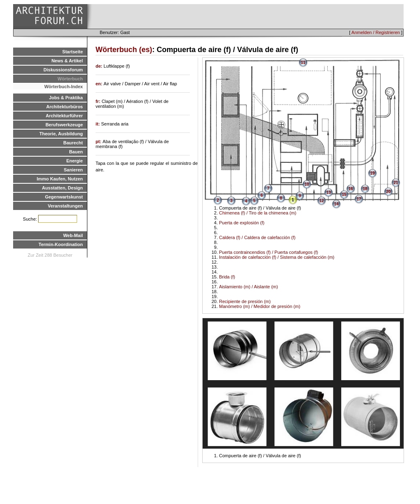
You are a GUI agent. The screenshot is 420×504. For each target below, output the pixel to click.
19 (372, 173)
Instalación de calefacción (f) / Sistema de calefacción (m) (276, 257)
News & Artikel (67, 60)
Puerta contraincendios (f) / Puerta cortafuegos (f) (268, 252)
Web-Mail (73, 235)
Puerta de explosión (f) (242, 222)
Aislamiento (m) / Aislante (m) (248, 286)
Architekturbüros (64, 106)
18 (365, 189)
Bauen (76, 151)
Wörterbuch (70, 78)
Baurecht (73, 142)
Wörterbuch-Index (63, 86)
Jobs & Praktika (66, 97)
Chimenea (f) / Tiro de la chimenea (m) (257, 212)
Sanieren (73, 169)
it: (98, 123)
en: (100, 83)
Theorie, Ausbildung (61, 133)
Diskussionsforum (63, 69)
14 (336, 204)
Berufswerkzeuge (64, 124)
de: (100, 66)
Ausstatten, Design (62, 187)
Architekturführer (64, 115)
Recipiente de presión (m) (245, 301)
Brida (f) (227, 276)
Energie (74, 160)
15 (344, 194)
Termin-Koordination (61, 244)
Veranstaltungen (65, 205)
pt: (99, 141)
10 (306, 184)
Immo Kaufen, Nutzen (60, 178)
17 (358, 199)
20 (388, 191)
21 (395, 182)
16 (350, 189)
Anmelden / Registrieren (376, 32)
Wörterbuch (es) (124, 50)
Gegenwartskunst (64, 196)
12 (321, 200)
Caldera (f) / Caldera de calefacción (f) (257, 237)
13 (328, 192)
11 (303, 62)
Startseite (72, 51)
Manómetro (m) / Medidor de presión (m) (259, 306)
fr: (99, 101)
